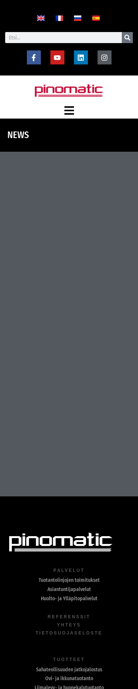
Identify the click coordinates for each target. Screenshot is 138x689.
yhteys (69, 625)
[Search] (127, 37)
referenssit (69, 616)
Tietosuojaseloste (69, 633)
